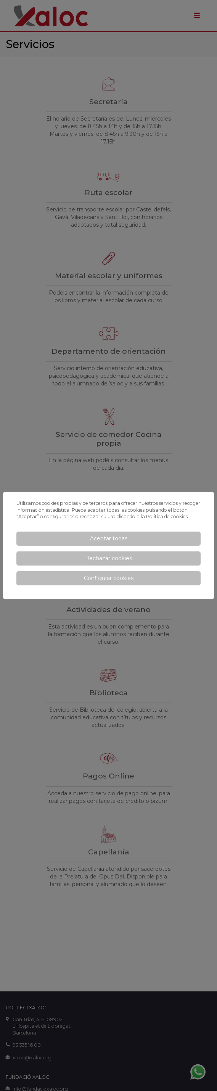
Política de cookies (167, 516)
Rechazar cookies (108, 558)
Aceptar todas (108, 538)
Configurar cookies (108, 578)
